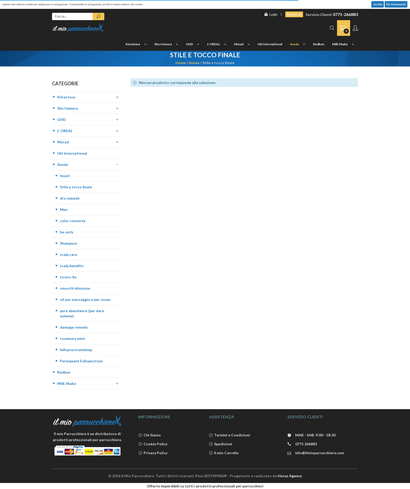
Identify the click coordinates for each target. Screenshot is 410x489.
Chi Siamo (149, 435)
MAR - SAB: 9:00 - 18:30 (311, 435)
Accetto (377, 4)
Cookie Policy (152, 444)
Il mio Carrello (224, 453)
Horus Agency (290, 476)
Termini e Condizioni (229, 435)
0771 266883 (302, 444)
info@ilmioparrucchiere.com (315, 453)
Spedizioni (220, 444)
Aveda (194, 62)
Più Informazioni (396, 4)
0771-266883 (345, 14)
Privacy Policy (152, 453)
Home (180, 62)
